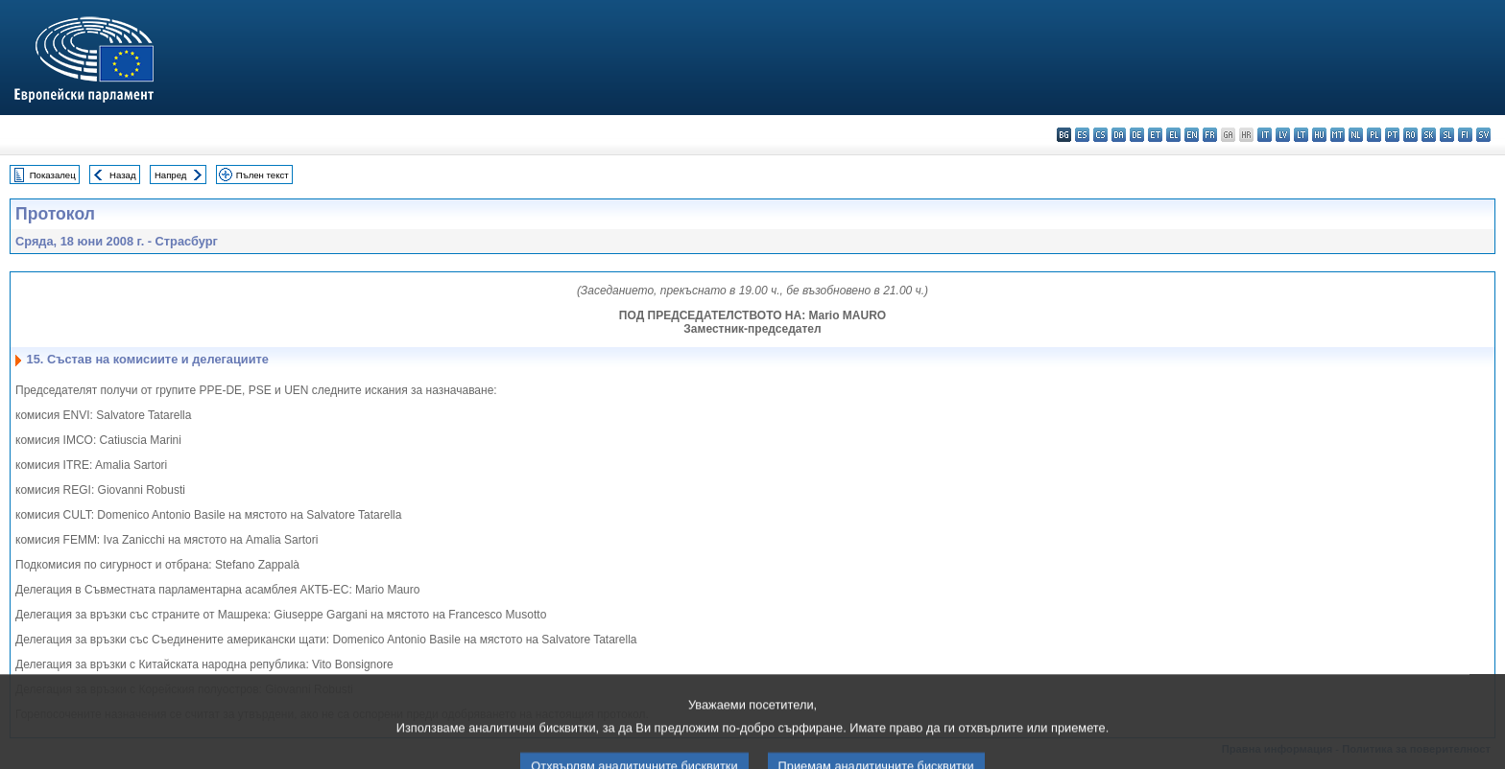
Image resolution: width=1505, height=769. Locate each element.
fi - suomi (1465, 135)
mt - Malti (1337, 135)
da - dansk (1118, 135)
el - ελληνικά (1173, 135)
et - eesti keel (1155, 135)
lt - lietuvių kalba (1301, 135)
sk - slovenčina (1428, 135)
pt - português (1392, 135)
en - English (1191, 135)
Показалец (53, 175)
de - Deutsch (1137, 135)
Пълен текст (262, 175)
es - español (1082, 135)
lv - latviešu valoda (1283, 135)
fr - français (1210, 135)
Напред (171, 175)
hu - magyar (1319, 135)
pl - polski (1374, 135)
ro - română (1410, 135)
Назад (122, 175)
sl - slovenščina (1447, 135)
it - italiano (1264, 135)
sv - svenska (1483, 135)
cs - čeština (1100, 135)
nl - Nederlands (1356, 135)
